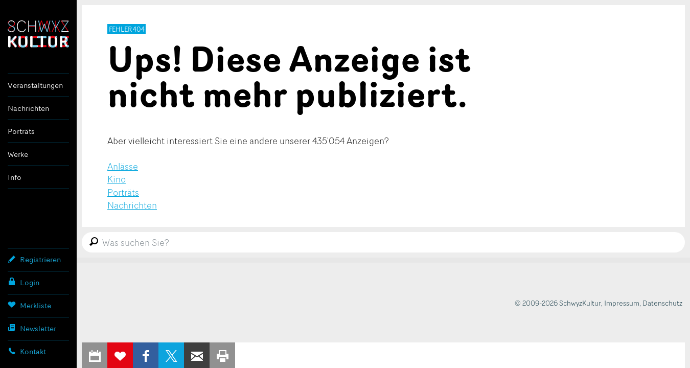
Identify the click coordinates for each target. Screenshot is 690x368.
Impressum (621, 303)
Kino (116, 179)
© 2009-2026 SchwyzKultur (558, 303)
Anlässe (122, 166)
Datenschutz (662, 303)
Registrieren (34, 259)
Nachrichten (28, 108)
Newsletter (32, 328)
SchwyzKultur (38, 34)
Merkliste (29, 305)
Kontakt (27, 351)
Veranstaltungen (35, 85)
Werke (18, 154)
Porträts (21, 131)
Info (14, 177)
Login (23, 282)
